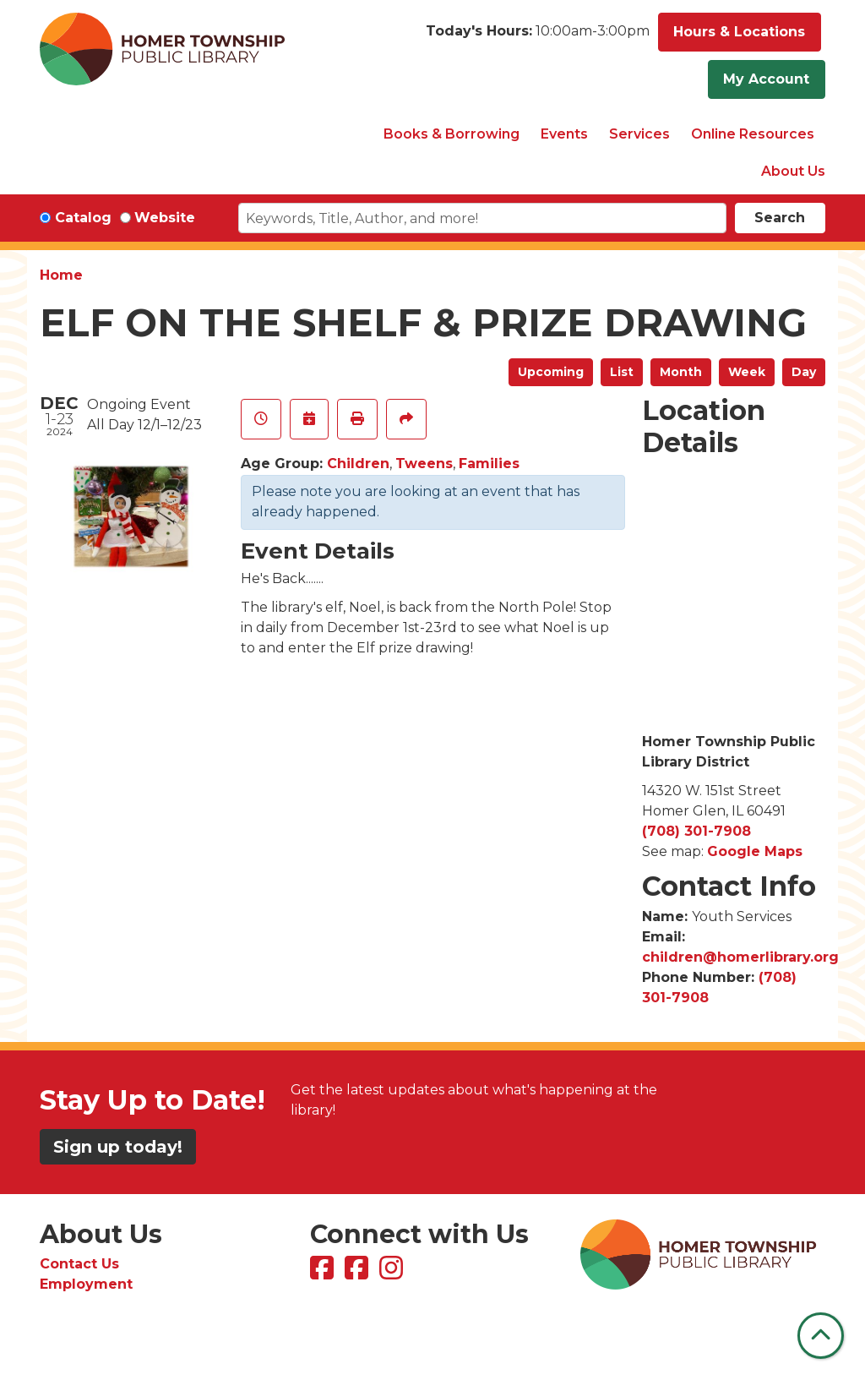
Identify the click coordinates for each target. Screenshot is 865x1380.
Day (804, 371)
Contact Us (79, 1264)
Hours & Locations (739, 32)
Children (358, 463)
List (622, 371)
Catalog (83, 218)
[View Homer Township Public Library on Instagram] (393, 1273)
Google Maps (754, 851)
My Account (766, 79)
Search (779, 218)
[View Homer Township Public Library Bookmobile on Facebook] (359, 1273)
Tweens (424, 463)
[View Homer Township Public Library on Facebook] (324, 1273)
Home (61, 275)
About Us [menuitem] (793, 171)
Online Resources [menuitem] (752, 134)
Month (681, 371)
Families (489, 463)
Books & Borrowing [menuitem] (452, 134)
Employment (86, 1284)
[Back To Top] (820, 1335)
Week (746, 371)
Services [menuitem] (639, 134)
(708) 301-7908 (696, 831)
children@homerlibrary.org (740, 957)
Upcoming (551, 371)
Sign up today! (117, 1147)
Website (164, 218)
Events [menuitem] (564, 134)
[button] (538, 36)
